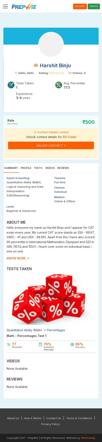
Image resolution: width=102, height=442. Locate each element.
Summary (11, 168)
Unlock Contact (51, 145)
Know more (18, 258)
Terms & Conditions (79, 418)
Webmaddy (88, 437)
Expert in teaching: (18, 178)
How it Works (32, 418)
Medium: (59, 197)
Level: (10, 206)
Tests (38, 168)
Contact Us (53, 418)
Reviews (63, 168)
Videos (50, 168)
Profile (26, 168)
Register (94, 6)
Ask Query (80, 6)
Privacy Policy (50, 424)
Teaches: (60, 178)
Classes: (59, 187)
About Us (13, 418)
